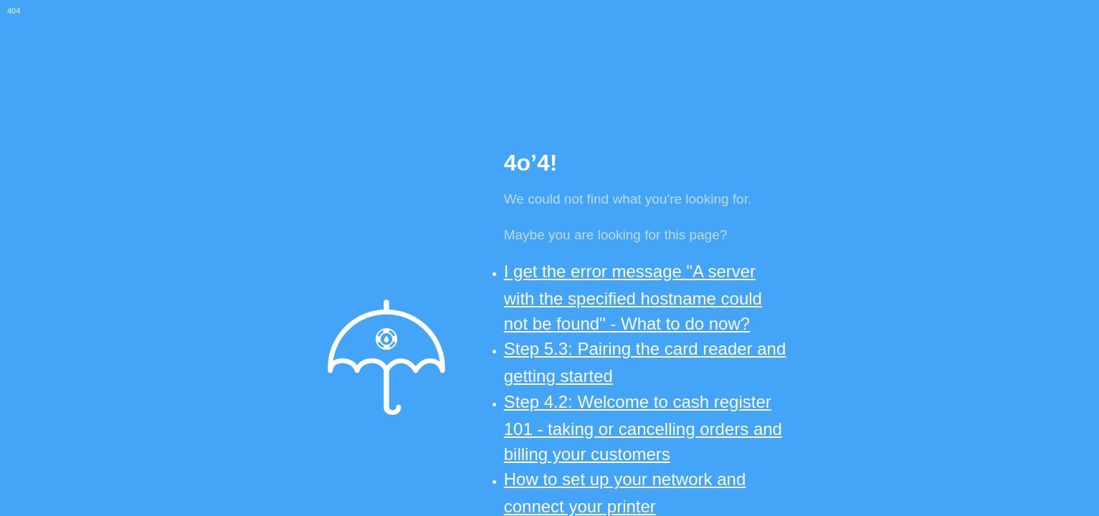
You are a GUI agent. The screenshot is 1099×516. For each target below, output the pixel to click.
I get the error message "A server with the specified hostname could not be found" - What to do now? (633, 297)
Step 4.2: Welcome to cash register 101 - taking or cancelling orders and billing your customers (643, 428)
